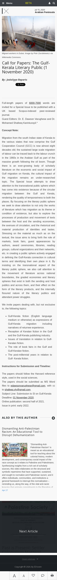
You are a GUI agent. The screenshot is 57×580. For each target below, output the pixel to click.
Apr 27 (5, 490)
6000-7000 (35, 103)
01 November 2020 (23, 397)
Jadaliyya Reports (17, 79)
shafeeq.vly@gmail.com (18, 389)
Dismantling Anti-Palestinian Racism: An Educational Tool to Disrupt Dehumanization (22, 432)
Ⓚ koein (38, 566)
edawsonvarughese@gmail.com (28, 385)
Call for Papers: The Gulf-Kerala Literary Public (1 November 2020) (26, 67)
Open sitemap (28, 559)
